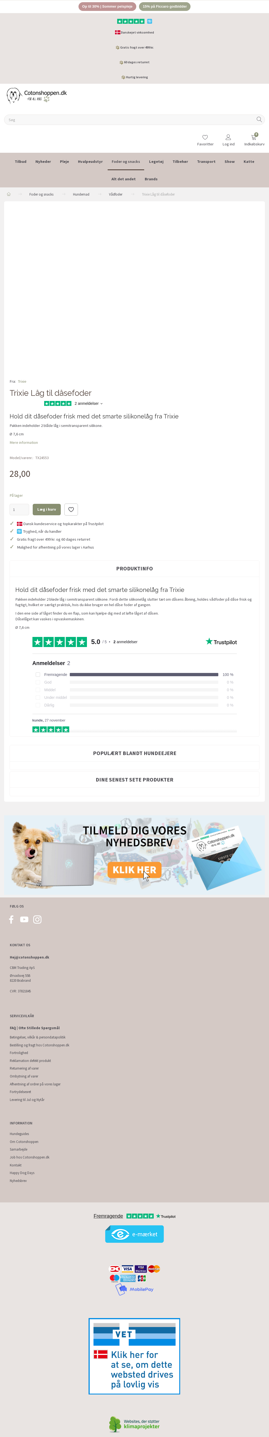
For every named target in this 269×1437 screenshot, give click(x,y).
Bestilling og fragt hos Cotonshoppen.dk (39, 1045)
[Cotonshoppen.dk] (37, 96)
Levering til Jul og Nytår (27, 1099)
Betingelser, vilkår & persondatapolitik (37, 1037)
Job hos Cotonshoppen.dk (29, 1157)
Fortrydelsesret (20, 1091)
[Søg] (259, 119)
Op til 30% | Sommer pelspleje (107, 6)
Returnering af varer (24, 1068)
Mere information (24, 442)
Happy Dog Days (22, 1172)
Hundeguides (19, 1133)
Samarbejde (18, 1149)
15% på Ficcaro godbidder (165, 6)
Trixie (22, 381)
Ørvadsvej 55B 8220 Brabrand (20, 978)
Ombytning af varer (24, 1076)
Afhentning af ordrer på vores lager (35, 1084)
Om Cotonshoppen (24, 1141)
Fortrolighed (19, 1052)
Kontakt (16, 1165)
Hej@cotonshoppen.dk (29, 957)
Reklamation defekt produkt (30, 1060)
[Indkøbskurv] (254, 137)
